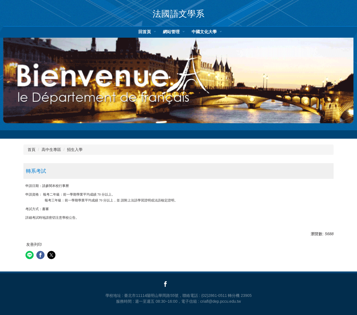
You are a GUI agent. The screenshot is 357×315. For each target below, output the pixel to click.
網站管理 (171, 31)
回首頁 (144, 31)
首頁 (31, 149)
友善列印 (34, 244)
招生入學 (75, 149)
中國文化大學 (204, 31)
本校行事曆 (60, 186)
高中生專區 (51, 149)
